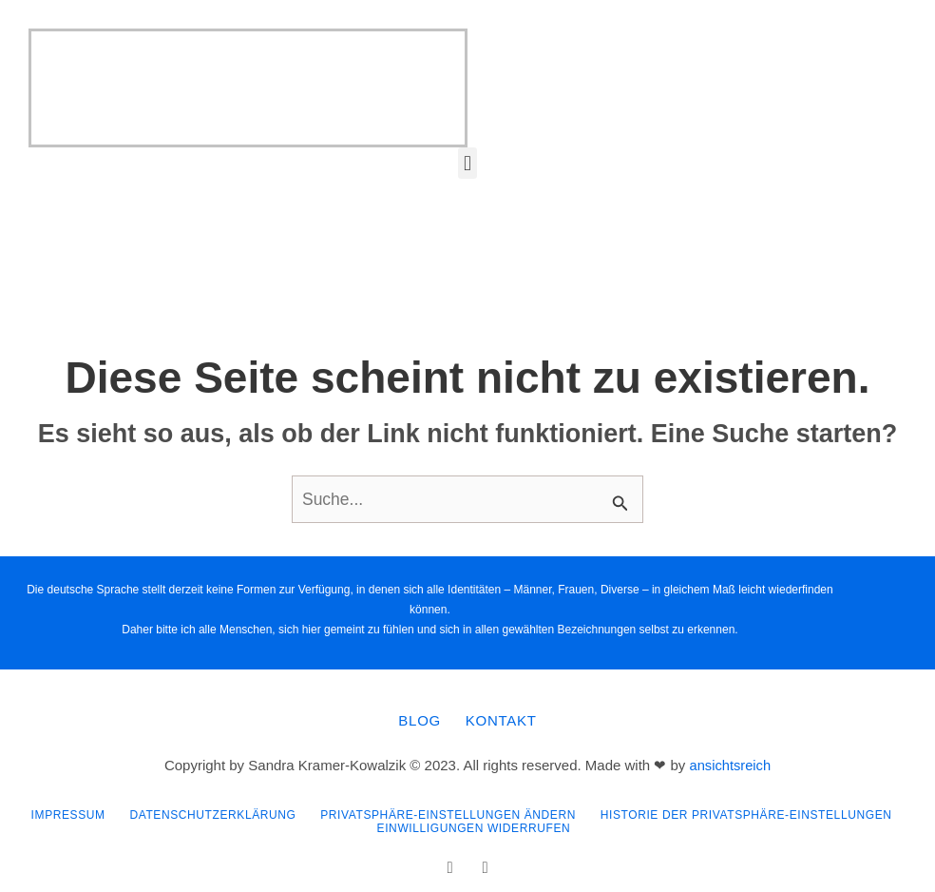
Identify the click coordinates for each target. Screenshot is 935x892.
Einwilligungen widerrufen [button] (475, 822)
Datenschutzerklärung (209, 811)
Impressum (61, 811)
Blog (417, 720)
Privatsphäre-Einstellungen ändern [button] (449, 811)
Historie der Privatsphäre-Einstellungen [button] (751, 811)
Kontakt (503, 720)
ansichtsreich (731, 763)
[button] (467, 163)
